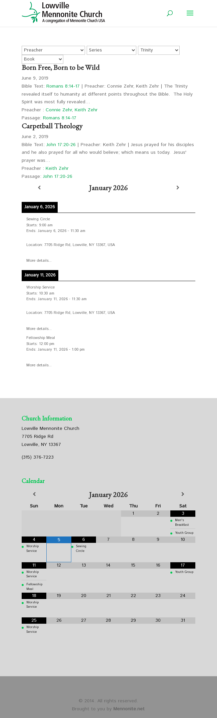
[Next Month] (182, 494)
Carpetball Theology (52, 126)
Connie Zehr (59, 110)
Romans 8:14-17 (63, 86)
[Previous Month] (34, 494)
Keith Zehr (86, 110)
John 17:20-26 (61, 144)
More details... (39, 260)
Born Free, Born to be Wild (61, 67)
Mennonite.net (129, 709)
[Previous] (39, 188)
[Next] (178, 188)
